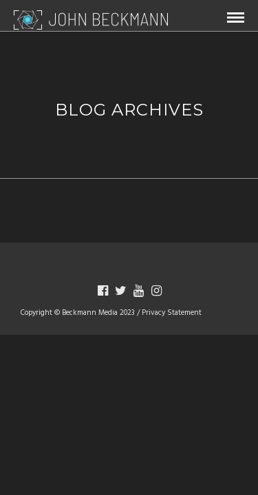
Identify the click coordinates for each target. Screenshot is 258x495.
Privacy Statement (172, 313)
